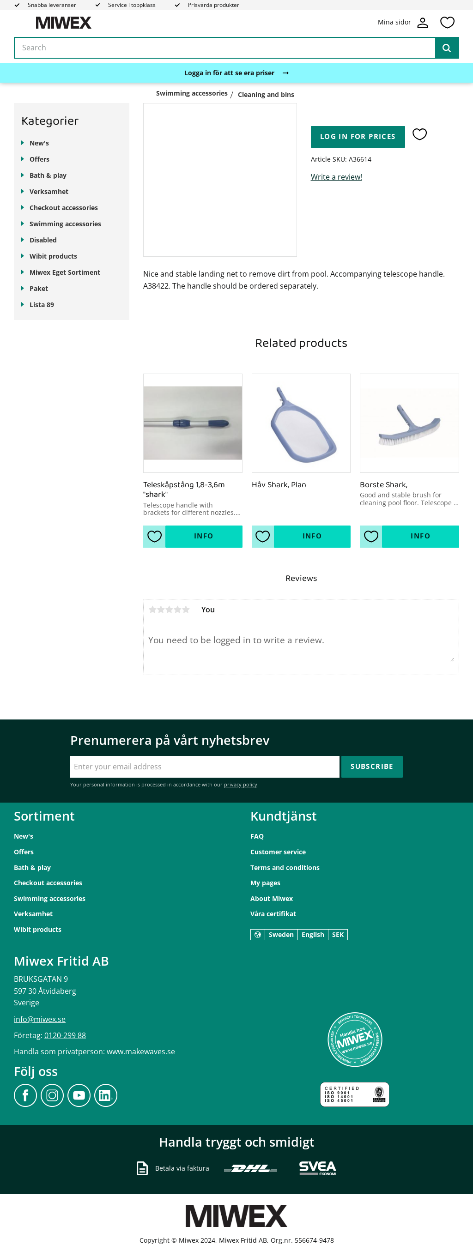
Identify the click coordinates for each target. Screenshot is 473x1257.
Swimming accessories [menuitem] (65, 223)
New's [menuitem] (39, 143)
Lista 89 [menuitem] (42, 304)
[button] (447, 22)
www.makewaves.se (141, 1051)
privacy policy (240, 784)
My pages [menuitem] (265, 882)
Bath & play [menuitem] (48, 175)
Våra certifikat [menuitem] (273, 913)
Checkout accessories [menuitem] (64, 207)
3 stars (169, 609)
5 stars (186, 609)
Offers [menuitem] (39, 159)
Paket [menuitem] (39, 288)
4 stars (177, 609)
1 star (152, 609)
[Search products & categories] (236, 48)
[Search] (446, 48)
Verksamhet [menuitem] (49, 191)
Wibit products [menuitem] (53, 256)
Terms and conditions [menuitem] (285, 867)
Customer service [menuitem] (278, 851)
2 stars (161, 609)
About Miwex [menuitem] (271, 898)
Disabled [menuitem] (43, 240)
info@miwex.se (40, 1019)
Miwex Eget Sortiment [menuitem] (65, 272)
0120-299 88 (65, 1035)
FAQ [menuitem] (257, 836)
